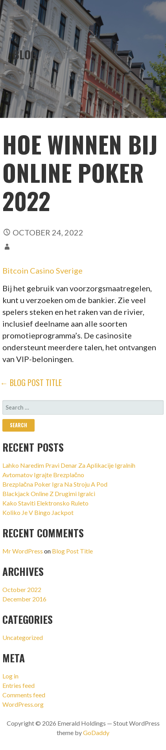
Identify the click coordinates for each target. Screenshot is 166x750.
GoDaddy (96, 732)
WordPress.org (23, 704)
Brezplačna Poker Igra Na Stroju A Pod (54, 484)
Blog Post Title (72, 551)
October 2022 (21, 589)
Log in (10, 676)
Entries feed (18, 685)
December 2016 (24, 599)
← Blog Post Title (31, 382)
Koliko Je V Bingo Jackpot (38, 512)
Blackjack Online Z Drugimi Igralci (48, 493)
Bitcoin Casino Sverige (42, 270)
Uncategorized (22, 637)
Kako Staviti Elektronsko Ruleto (45, 503)
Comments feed (23, 695)
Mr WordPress (22, 551)
